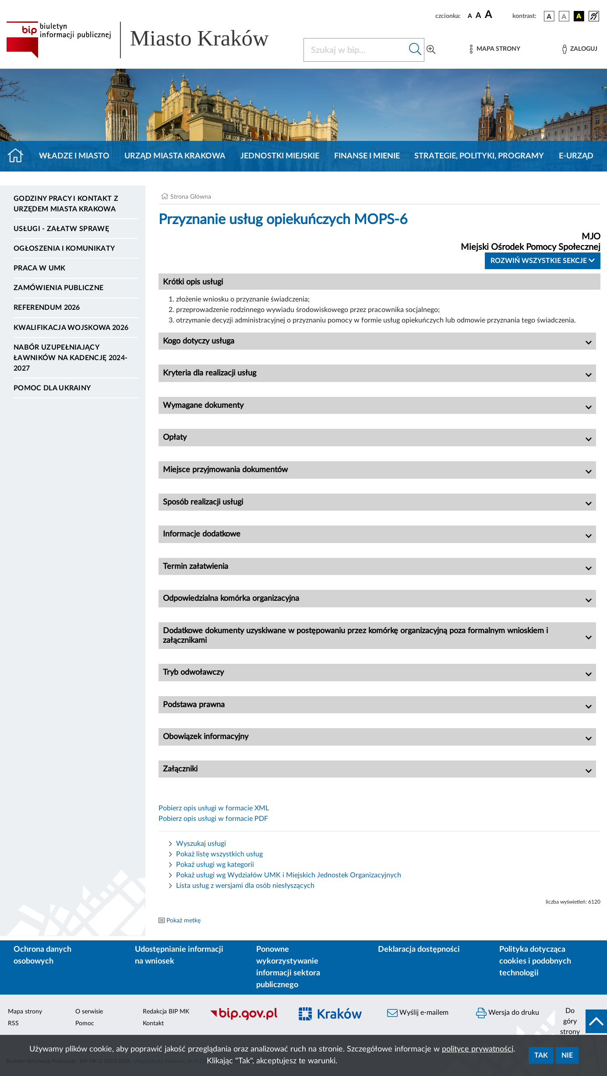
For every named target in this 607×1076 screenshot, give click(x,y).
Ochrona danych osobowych (42, 955)
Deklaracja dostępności (419, 949)
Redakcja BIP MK (166, 1012)
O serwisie (89, 1012)
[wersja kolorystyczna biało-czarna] (564, 16)
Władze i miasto (74, 156)
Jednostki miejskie (279, 156)
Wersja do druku (507, 1013)
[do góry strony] (581, 1021)
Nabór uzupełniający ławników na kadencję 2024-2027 (70, 358)
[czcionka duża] (497, 15)
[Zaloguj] (579, 49)
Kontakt (153, 1023)
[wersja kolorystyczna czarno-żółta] (579, 16)
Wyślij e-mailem (417, 1013)
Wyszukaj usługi (201, 843)
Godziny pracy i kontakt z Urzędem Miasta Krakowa (66, 204)
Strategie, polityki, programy (479, 156)
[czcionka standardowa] (470, 16)
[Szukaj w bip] (415, 50)
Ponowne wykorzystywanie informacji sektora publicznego (288, 967)
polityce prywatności (477, 1049)
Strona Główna (190, 197)
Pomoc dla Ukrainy (52, 388)
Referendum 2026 (47, 307)
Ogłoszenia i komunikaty (64, 248)
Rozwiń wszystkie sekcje (543, 260)
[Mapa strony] (494, 49)
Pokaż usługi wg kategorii (215, 864)
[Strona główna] (19, 156)
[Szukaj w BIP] (355, 50)
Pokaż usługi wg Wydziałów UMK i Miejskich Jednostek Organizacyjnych (288, 875)
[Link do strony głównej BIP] (150, 40)
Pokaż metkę (183, 921)
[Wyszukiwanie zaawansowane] (431, 50)
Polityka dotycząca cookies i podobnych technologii (535, 961)
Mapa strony (25, 1012)
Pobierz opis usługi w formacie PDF (213, 818)
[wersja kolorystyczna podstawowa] (549, 16)
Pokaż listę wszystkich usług (219, 854)
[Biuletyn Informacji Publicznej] (246, 1019)
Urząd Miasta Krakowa (175, 156)
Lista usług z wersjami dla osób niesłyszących (245, 885)
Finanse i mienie (367, 156)
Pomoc (84, 1023)
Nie (567, 1055)
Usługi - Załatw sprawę (61, 228)
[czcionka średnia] (478, 16)
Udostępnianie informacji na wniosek (179, 955)
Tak (541, 1055)
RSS (13, 1023)
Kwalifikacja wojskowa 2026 (71, 327)
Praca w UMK (40, 268)
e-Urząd (576, 156)
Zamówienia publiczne (58, 287)
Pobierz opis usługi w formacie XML (214, 808)
